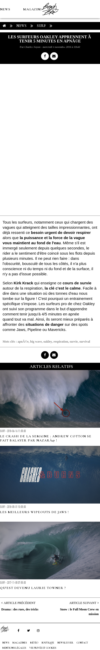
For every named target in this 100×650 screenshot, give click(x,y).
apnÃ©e (23, 341)
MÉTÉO (6, 45)
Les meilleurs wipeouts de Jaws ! (34, 512)
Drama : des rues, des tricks (19, 609)
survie (74, 341)
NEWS (5, 9)
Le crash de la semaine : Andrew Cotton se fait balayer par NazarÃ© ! (45, 438)
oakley (47, 341)
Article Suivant (82, 603)
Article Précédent (19, 603)
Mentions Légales (14, 647)
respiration (61, 341)
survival (84, 341)
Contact (82, 642)
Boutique (28, 45)
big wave (36, 341)
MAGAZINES (33, 9)
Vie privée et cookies (42, 647)
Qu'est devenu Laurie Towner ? (33, 588)
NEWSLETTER (65, 642)
